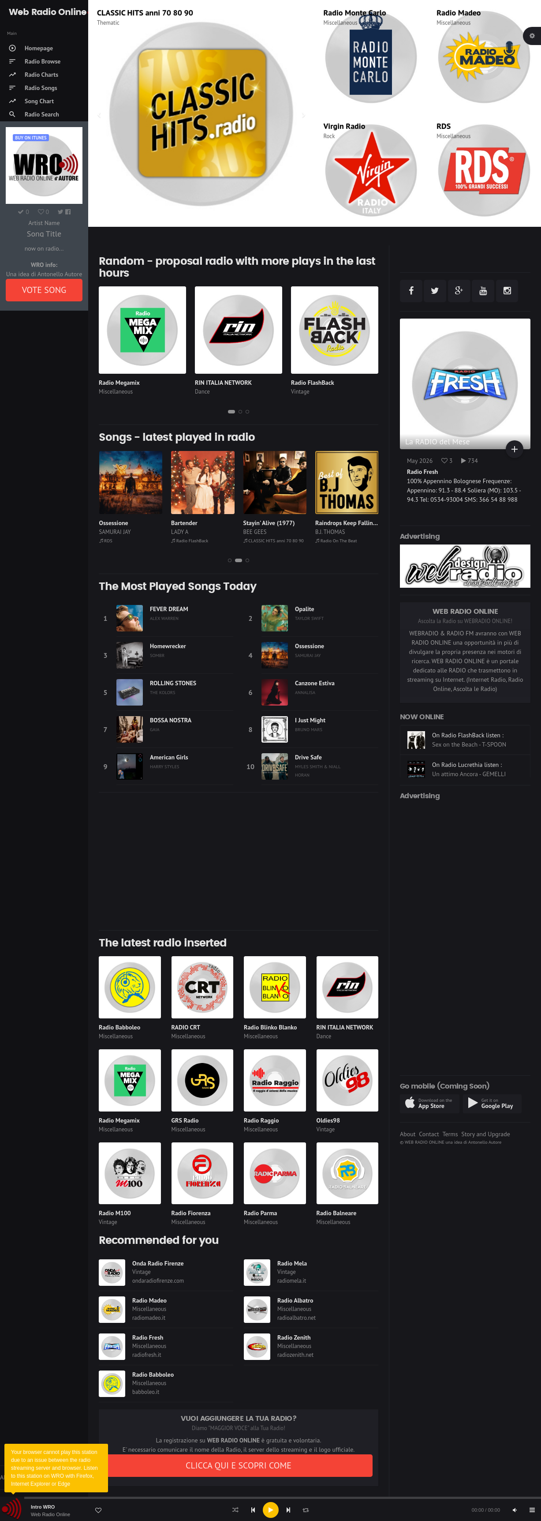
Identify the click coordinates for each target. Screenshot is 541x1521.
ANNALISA (305, 692)
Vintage (300, 391)
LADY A (251, 532)
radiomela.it (291, 1280)
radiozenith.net (295, 1355)
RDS (444, 126)
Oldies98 (328, 1120)
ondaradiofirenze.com (158, 1280)
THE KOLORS (162, 692)
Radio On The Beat (120, 540)
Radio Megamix (119, 383)
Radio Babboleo (119, 1027)
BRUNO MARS (308, 729)
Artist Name (44, 223)
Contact (429, 1134)
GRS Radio (185, 1120)
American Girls (169, 757)
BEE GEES (327, 532)
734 (469, 461)
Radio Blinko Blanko (270, 1027)
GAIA (155, 729)
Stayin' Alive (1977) (341, 523)
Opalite (304, 609)
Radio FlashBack (312, 383)
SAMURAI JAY (187, 532)
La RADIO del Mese (437, 441)
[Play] (271, 1510)
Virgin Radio (345, 126)
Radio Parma (260, 1213)
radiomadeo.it (148, 1318)
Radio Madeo (459, 13)
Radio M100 (115, 1213)
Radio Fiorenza (191, 1213)
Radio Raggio (261, 1120)
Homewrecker (168, 646)
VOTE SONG (44, 290)
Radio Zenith (294, 1337)
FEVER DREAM (169, 609)
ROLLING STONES (173, 683)
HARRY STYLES (164, 766)
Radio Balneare (337, 1213)
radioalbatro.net (296, 1318)
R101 (106, 13)
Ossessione (185, 523)
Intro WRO (43, 1507)
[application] (270, 1510)
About (408, 1134)
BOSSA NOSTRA (170, 720)
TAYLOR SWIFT (309, 618)
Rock (329, 136)
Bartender (256, 523)
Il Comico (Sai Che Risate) (132, 523)
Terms (450, 1134)
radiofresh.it (146, 1355)
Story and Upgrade (485, 1134)
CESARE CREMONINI (123, 532)
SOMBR (157, 655)
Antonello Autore (484, 1142)
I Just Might (310, 720)
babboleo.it (145, 1392)
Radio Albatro (295, 1300)
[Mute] (514, 1510)
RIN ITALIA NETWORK (223, 383)
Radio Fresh (147, 1337)
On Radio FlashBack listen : (468, 757)
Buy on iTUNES (30, 138)
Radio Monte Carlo (355, 13)
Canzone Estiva (315, 683)
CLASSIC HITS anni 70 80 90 (345, 540)
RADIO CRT (186, 1027)
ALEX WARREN (164, 618)
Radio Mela (292, 1263)
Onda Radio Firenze (158, 1263)
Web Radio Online (50, 1514)
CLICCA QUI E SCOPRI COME (238, 1465)
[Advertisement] (238, 861)
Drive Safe (308, 757)
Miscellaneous (114, 22)
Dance (202, 391)
